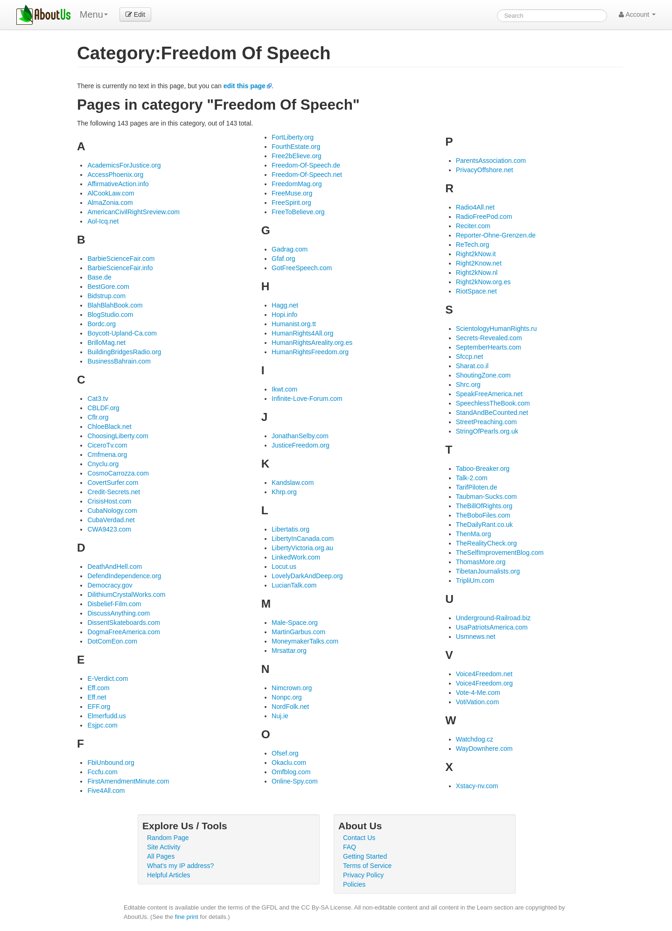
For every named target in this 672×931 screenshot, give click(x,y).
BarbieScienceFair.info (120, 268)
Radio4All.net (475, 207)
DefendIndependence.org (124, 576)
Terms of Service (367, 865)
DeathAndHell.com (114, 566)
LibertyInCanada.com (303, 538)
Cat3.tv (97, 398)
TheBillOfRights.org (484, 506)
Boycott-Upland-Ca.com (122, 333)
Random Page (168, 837)
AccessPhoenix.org (115, 174)
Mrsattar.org (289, 650)
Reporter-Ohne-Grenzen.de (496, 235)
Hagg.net (285, 305)
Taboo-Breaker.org (483, 468)
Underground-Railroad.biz (493, 618)
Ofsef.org (285, 753)
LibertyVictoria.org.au (302, 548)
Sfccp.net (469, 356)
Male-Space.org (295, 622)
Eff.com (98, 688)
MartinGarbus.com (298, 632)
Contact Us (359, 837)
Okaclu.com (289, 762)
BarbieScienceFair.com (120, 258)
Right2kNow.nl (477, 272)
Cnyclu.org (103, 464)
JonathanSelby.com (300, 436)
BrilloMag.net (106, 342)
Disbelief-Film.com (114, 604)
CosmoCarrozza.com (117, 473)
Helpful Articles (168, 875)
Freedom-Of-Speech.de (306, 165)
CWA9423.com (109, 529)
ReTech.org (473, 244)
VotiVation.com (477, 702)
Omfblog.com (291, 772)
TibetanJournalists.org (488, 571)
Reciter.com (473, 226)
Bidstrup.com (106, 296)
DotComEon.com (112, 641)
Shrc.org (468, 384)
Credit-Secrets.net (113, 492)
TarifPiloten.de (476, 487)
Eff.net (96, 697)
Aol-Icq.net (103, 221)
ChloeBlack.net (109, 426)
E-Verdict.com (107, 678)
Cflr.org (97, 417)
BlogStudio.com (110, 314)
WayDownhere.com (484, 748)
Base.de (99, 277)
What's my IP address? (180, 865)
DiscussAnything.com (118, 613)
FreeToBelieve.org (298, 212)
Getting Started (365, 856)
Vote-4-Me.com (478, 692)
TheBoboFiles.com (483, 515)
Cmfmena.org (107, 454)
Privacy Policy (363, 875)
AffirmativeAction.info (117, 184)
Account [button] (637, 14)
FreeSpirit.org (291, 202)
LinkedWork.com (296, 557)
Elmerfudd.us (106, 716)
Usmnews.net (476, 636)
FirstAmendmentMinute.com (128, 781)
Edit (135, 14)
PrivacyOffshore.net (484, 170)
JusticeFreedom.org (300, 445)
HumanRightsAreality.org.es (312, 342)
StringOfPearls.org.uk (487, 431)
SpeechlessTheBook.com (493, 403)
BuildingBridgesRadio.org (124, 352)
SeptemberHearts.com (488, 347)
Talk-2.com (472, 478)
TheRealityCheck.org (486, 543)
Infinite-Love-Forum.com (307, 398)
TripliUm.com (475, 580)
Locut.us (284, 566)
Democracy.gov (109, 585)
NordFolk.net (290, 706)
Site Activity (164, 847)
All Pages (161, 856)
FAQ (349, 847)
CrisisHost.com (109, 501)
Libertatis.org (290, 529)
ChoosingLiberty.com (117, 436)
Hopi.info (284, 314)
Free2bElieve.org (297, 156)
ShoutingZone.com (483, 375)
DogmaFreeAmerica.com (123, 632)
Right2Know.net (479, 263)
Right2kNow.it (476, 254)
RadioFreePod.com (484, 216)
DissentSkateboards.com (123, 622)
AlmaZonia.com (110, 202)
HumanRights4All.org (302, 333)
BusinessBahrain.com (118, 361)
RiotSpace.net (476, 291)
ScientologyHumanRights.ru (496, 328)
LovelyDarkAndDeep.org (307, 576)
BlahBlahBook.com (114, 305)
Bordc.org (101, 324)
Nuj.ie (280, 716)
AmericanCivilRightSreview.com (133, 212)
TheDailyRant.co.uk (484, 524)
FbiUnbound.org (110, 762)
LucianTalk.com (294, 585)
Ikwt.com (284, 389)
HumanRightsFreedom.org (310, 352)
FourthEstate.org (296, 146)
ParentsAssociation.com (491, 160)
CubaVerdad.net (110, 520)
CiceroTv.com (107, 445)
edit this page (245, 86)
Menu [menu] (94, 14)
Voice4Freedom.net (484, 674)
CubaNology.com (112, 510)
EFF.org (98, 706)
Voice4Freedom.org (484, 683)
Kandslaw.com (293, 482)
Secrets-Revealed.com (489, 338)
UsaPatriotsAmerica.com (492, 627)
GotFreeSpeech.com (302, 268)
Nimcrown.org (292, 688)
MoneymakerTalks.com (305, 641)
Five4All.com (106, 790)
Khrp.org (284, 492)
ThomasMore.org (481, 562)
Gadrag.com (290, 249)
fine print (186, 916)
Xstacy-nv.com (477, 786)
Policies (354, 884)
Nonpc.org (287, 697)
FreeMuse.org (292, 193)
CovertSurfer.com (112, 482)
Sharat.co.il (472, 366)
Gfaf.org (283, 258)
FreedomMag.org (297, 184)
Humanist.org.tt (294, 324)
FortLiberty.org (293, 137)
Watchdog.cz (474, 739)
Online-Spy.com (295, 781)
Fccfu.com (102, 772)
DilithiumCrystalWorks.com (126, 594)
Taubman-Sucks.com (486, 496)
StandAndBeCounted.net (492, 412)
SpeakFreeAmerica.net (489, 394)
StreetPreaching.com (486, 422)
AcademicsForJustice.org (124, 165)
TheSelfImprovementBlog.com (500, 552)
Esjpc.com (102, 725)
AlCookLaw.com (110, 193)
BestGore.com (108, 286)
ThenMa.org (473, 534)
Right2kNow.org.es (483, 282)
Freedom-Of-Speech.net (307, 174)
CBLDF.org (103, 408)
